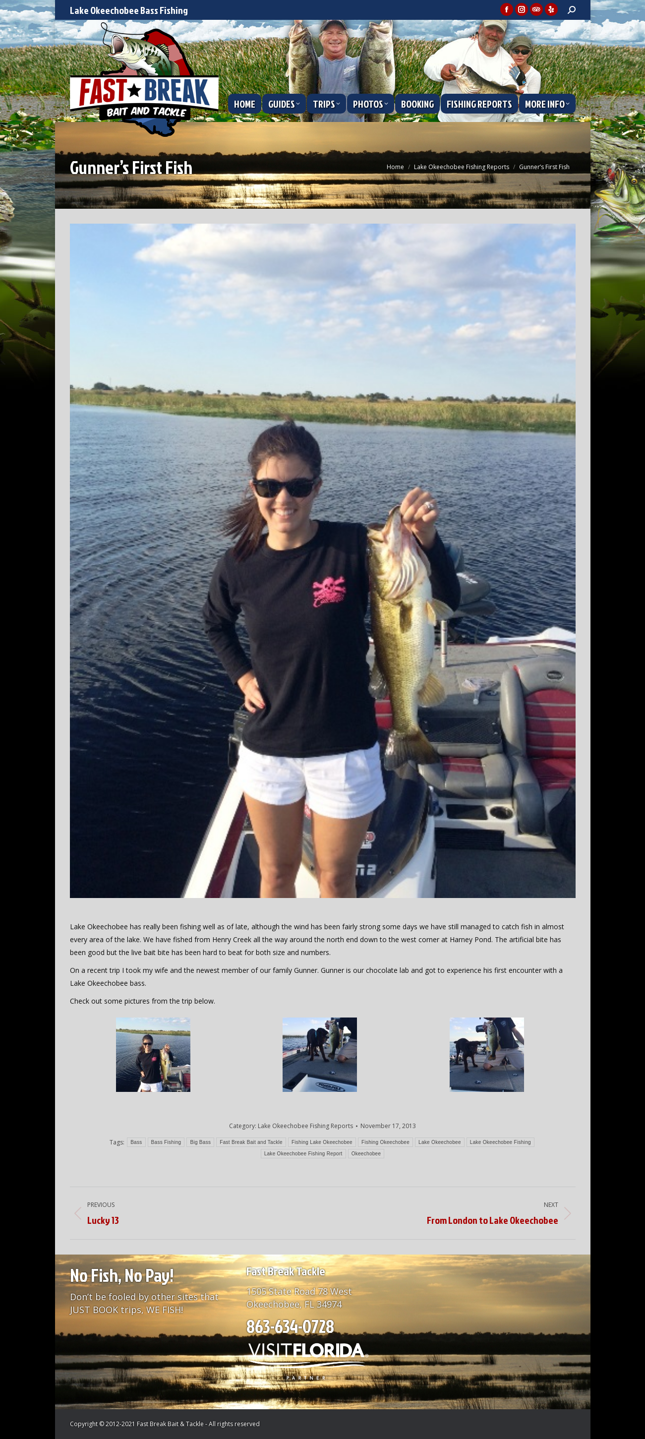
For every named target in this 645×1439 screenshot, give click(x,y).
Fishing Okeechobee (385, 1142)
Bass (136, 1142)
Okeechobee (366, 1153)
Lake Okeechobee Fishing (500, 1142)
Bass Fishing (166, 1142)
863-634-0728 (290, 1326)
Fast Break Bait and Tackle (251, 1142)
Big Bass (200, 1142)
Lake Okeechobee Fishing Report (303, 1153)
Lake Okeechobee (439, 1142)
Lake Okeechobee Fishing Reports (305, 1126)
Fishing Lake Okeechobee (322, 1142)
